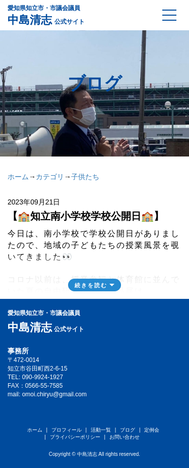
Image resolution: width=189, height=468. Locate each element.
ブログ (127, 430)
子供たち (85, 177)
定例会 (151, 430)
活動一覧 (101, 430)
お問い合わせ (124, 437)
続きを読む (91, 285)
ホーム (18, 177)
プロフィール (66, 430)
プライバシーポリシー (75, 437)
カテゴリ (50, 177)
